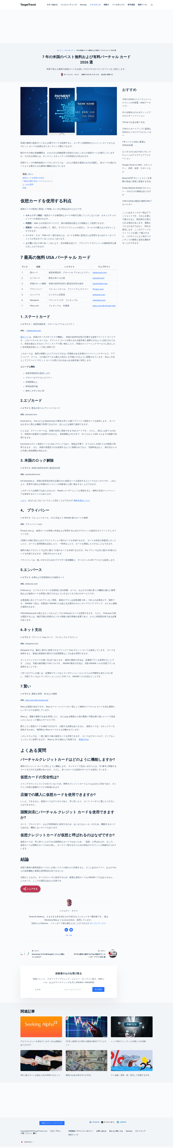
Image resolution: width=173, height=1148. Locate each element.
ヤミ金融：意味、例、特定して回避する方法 (130, 1075)
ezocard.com (98, 278)
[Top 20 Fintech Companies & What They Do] (132, 1026)
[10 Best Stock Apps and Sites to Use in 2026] (86, 1026)
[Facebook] (94, 1122)
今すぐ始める (52, 5)
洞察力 (106, 5)
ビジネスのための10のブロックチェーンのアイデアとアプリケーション (136, 155)
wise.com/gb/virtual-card (104, 305)
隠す (30, 174)
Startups (83, 5)
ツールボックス (118, 5)
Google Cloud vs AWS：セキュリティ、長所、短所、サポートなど (137, 168)
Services (129, 1131)
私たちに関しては (116, 1131)
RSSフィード (73, 1135)
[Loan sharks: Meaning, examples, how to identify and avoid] (132, 1060)
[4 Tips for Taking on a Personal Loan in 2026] (41, 1060)
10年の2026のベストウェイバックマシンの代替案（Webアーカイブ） (136, 102)
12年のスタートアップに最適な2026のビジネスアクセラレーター (136, 132)
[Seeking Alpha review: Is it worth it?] (41, 1026)
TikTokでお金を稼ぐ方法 (133, 122)
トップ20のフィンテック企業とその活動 (128, 1041)
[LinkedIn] (121, 1122)
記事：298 (69, 935)
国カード (24, 337)
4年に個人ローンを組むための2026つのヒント (40, 1075)
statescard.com (100, 272)
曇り (35, 1133)
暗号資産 (131, 5)
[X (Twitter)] (108, 1122)
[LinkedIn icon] (66, 930)
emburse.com (99, 294)
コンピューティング (69, 5)
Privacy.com (98, 289)
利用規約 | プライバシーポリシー (80, 1131)
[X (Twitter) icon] (71, 930)
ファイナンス (95, 5)
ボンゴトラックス (98, 923)
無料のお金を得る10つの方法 (78, 1075)
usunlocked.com (100, 283)
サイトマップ (140, 1131)
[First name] (47, 989)
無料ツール (142, 5)
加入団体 (98, 989)
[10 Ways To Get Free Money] (86, 1060)
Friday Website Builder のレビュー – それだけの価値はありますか (136, 191)
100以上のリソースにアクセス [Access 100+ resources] (52, 1123)
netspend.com (99, 300)
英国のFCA (84, 739)
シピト (23, 500)
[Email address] (77, 989)
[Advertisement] (86, 26)
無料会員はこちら (82, 500)
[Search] (152, 5)
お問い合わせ (101, 1131)
